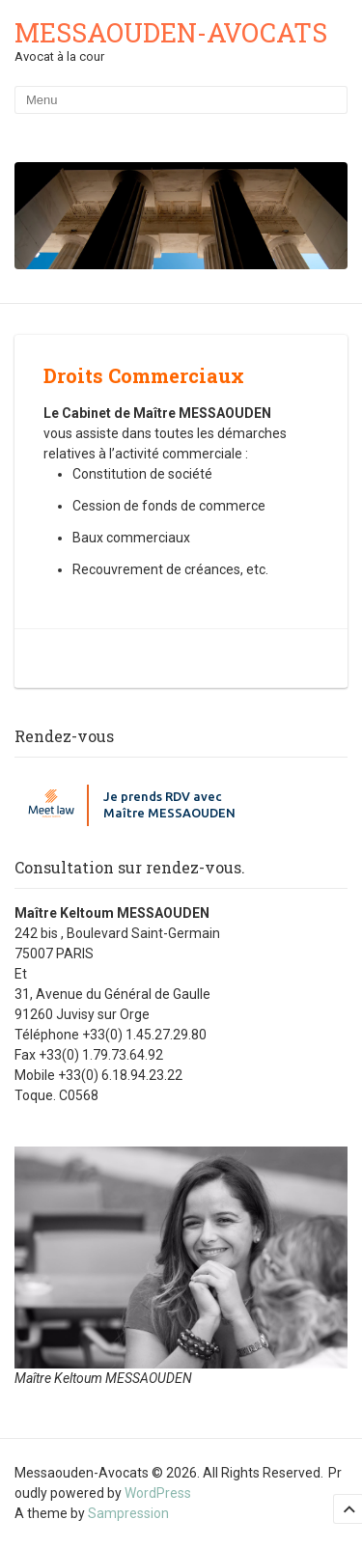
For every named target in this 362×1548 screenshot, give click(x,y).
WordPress (158, 1493)
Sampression (128, 1513)
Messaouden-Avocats (170, 32)
